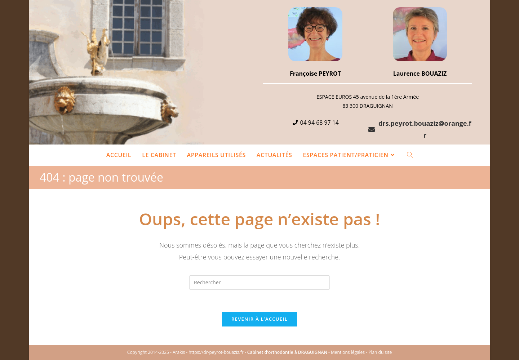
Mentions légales (348, 352)
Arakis (179, 352)
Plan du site (380, 352)
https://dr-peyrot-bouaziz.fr (215, 352)
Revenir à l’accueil (259, 319)
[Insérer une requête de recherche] (259, 282)
